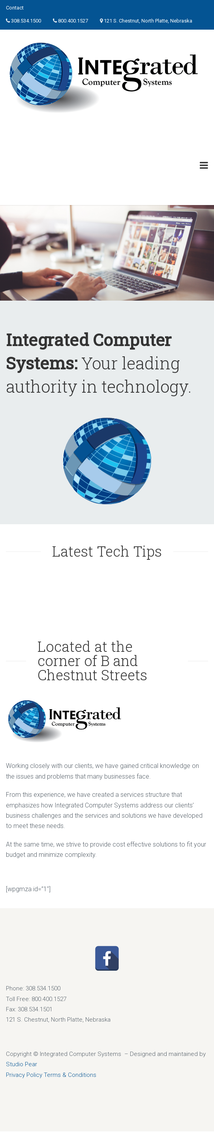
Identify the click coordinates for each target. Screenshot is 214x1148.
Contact (15, 8)
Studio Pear (21, 1064)
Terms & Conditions (70, 1074)
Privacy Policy (24, 1074)
